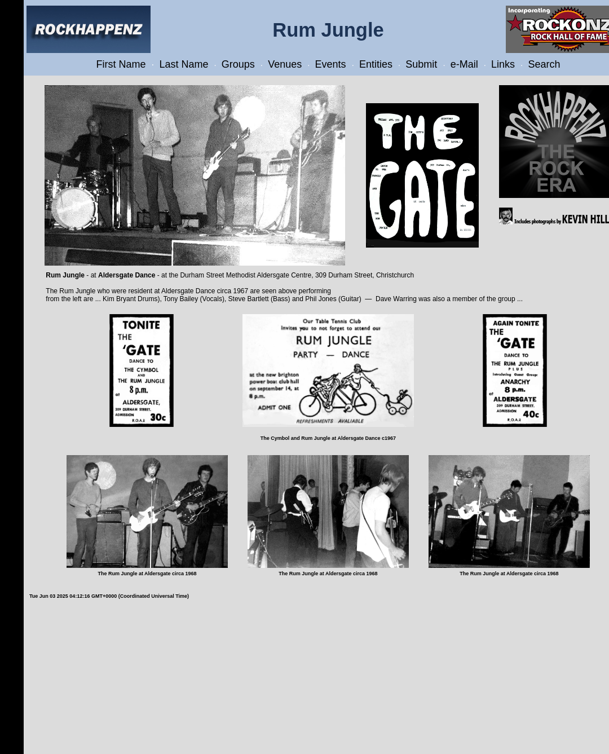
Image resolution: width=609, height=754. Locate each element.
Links (503, 64)
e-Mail (464, 64)
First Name (121, 64)
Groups (238, 64)
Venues (285, 64)
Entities (375, 64)
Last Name (183, 64)
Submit (421, 64)
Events (330, 64)
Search (544, 64)
